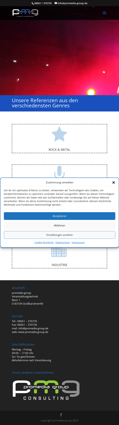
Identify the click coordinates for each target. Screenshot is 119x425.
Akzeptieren (59, 216)
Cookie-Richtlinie (44, 242)
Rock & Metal (59, 149)
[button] (113, 182)
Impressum (78, 242)
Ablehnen (59, 225)
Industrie (59, 265)
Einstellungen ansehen (59, 235)
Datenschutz (62, 242)
